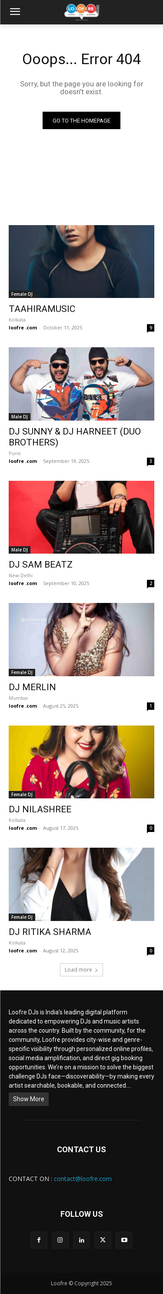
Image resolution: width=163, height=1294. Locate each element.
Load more (81, 969)
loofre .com (23, 327)
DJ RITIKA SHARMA (50, 932)
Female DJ (22, 294)
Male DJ (19, 417)
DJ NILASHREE (40, 809)
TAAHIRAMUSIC (42, 309)
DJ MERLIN (32, 687)
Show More (28, 1098)
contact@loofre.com (83, 1178)
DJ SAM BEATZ (41, 564)
